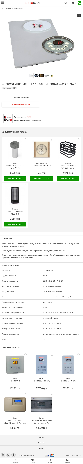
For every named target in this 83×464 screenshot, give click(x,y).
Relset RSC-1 (15, 381)
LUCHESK (78, 455)
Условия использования (26, 455)
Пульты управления (14, 8)
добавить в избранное (22, 104)
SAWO (29, 117)
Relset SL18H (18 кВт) (41, 381)
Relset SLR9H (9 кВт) (68, 381)
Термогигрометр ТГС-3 (41, 165)
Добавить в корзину (15, 178)
